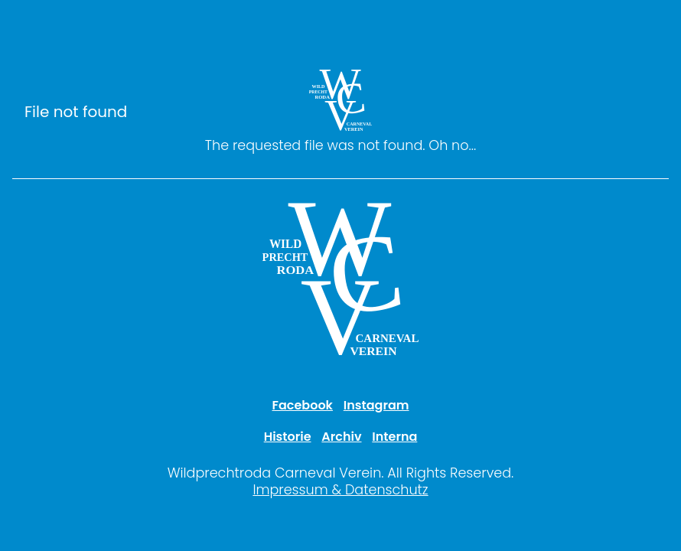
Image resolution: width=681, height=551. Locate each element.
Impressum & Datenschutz (340, 490)
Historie (287, 436)
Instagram (376, 405)
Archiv (341, 436)
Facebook (302, 405)
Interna (394, 436)
